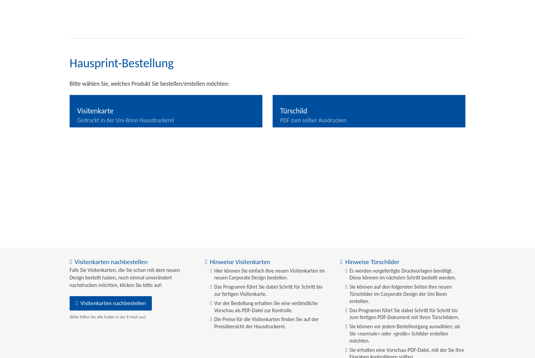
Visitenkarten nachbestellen (113, 303)
